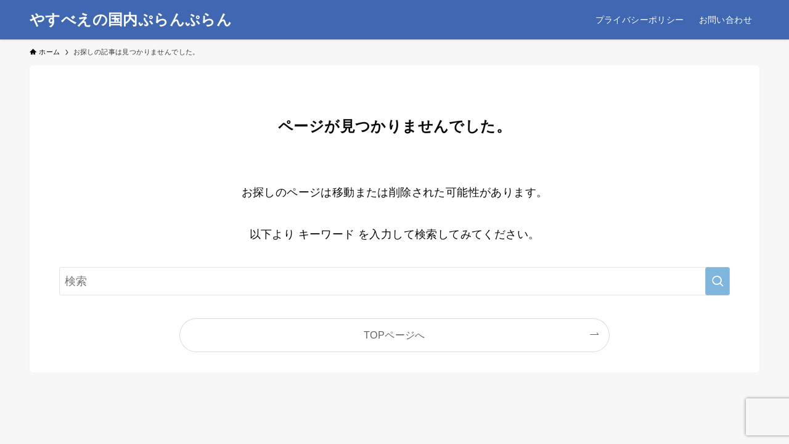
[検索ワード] (394, 281)
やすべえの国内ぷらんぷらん (131, 19)
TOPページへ (394, 334)
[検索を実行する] (717, 281)
